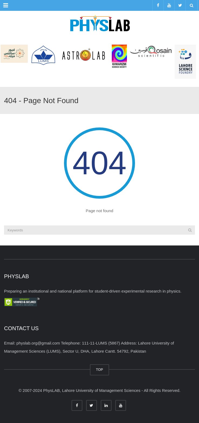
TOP (99, 370)
